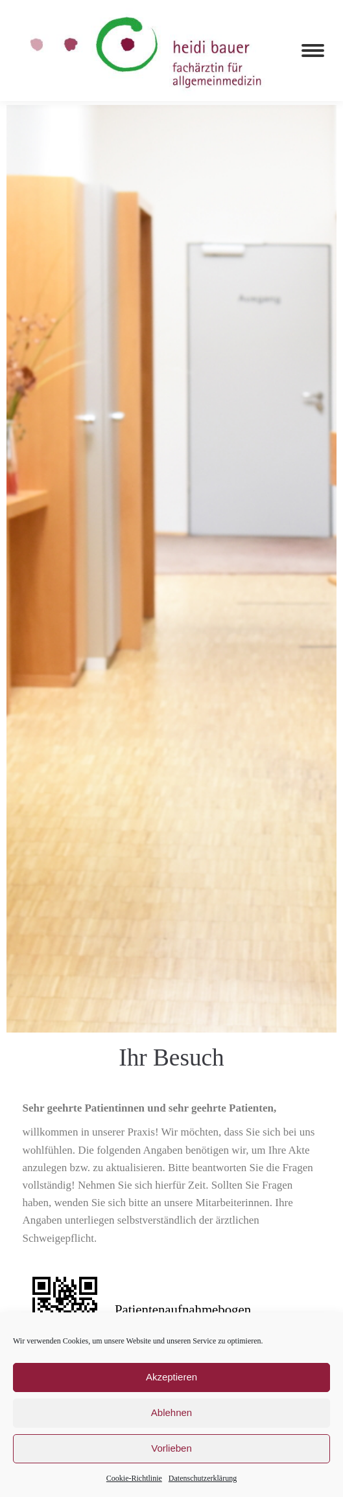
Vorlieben (171, 1448)
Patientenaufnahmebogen (183, 1309)
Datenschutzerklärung (203, 1478)
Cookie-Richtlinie (134, 1478)
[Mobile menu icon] (313, 50)
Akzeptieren (171, 1376)
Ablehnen (171, 1412)
